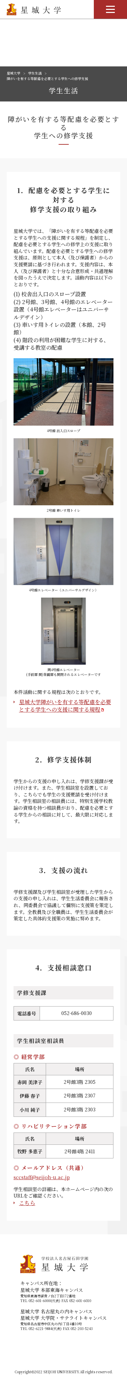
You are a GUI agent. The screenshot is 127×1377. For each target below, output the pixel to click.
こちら (27, 1203)
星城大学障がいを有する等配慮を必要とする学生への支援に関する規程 (65, 705)
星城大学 (13, 73)
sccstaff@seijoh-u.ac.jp (42, 1177)
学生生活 (35, 73)
